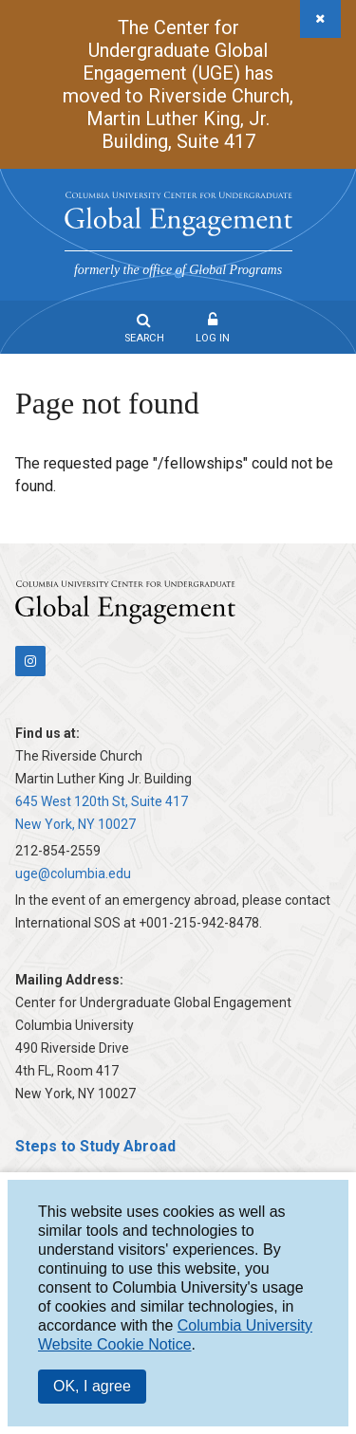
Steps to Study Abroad (95, 1146)
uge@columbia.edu (73, 873)
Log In (213, 338)
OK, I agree (92, 1386)
